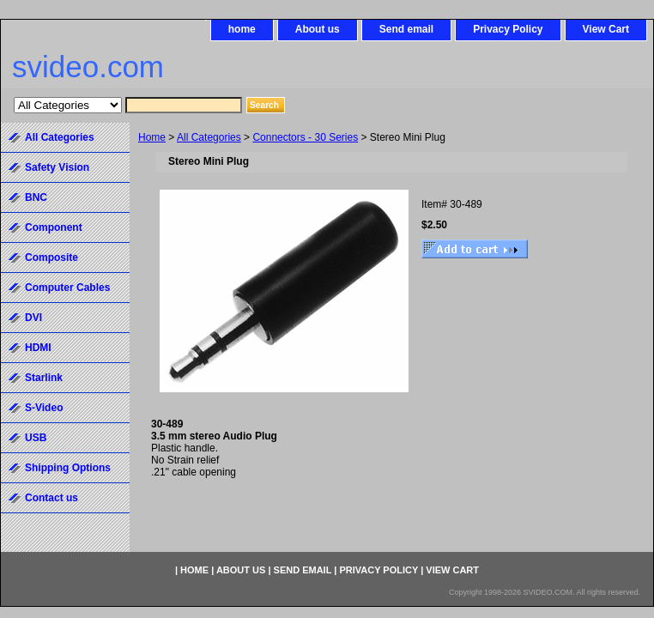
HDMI (38, 348)
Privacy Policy (507, 29)
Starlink (44, 378)
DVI (33, 318)
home (242, 29)
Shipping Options (68, 468)
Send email (406, 29)
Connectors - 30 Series (305, 137)
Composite (51, 257)
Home (152, 137)
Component (53, 227)
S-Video (44, 408)
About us (317, 29)
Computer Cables (67, 288)
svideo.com (88, 66)
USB (35, 438)
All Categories (209, 137)
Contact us (51, 498)
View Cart (606, 29)
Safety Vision (57, 167)
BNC (36, 197)
